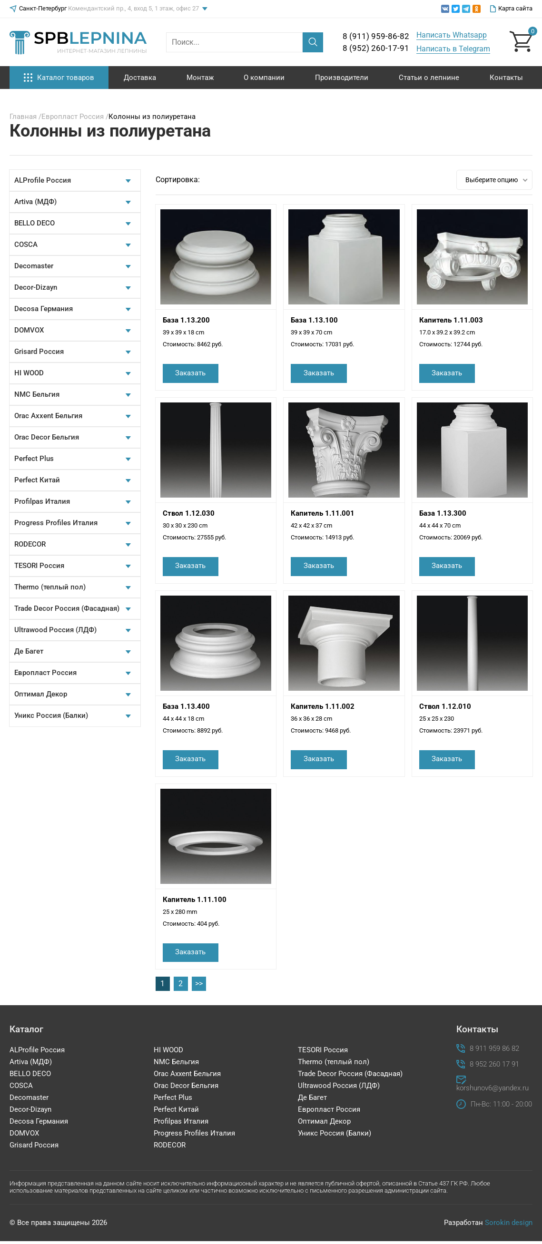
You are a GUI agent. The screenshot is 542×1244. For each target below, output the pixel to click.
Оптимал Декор (40, 694)
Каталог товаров (59, 77)
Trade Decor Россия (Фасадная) (66, 608)
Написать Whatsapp (451, 34)
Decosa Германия (43, 308)
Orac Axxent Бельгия (48, 415)
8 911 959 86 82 (494, 1051)
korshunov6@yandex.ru (490, 1091)
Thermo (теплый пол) (50, 587)
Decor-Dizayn (35, 287)
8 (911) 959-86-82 (376, 36)
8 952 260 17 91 (494, 1067)
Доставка (140, 77)
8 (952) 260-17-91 (376, 48)
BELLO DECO (34, 223)
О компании (264, 77)
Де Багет (28, 651)
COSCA (26, 244)
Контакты (506, 77)
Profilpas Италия (42, 501)
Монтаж (200, 77)
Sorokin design (508, 1225)
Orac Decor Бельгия (46, 437)
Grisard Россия (39, 351)
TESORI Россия (39, 565)
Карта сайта (511, 8)
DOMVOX (29, 330)
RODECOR (30, 544)
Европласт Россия (45, 672)
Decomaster (33, 266)
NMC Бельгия (36, 394)
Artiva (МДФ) (35, 201)
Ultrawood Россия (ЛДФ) (55, 630)
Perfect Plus (34, 458)
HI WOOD (29, 373)
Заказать (192, 373)
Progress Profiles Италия (56, 523)
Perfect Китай (37, 480)
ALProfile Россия (42, 180)
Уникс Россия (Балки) (51, 715)
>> (199, 986)
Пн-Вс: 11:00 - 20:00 (501, 1107)
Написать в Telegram (453, 48)
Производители (341, 77)
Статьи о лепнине (429, 77)
